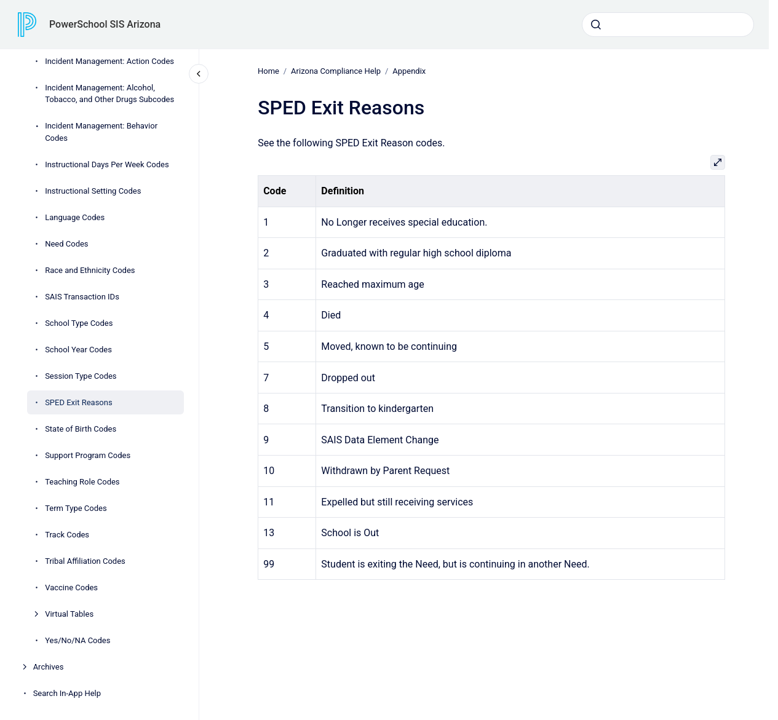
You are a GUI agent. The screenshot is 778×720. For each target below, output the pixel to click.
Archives (48, 666)
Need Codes (66, 243)
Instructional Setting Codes (93, 191)
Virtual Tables (69, 614)
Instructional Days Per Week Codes (107, 164)
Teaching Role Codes (82, 481)
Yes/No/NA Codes (77, 640)
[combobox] (667, 24)
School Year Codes (78, 349)
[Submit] (596, 24)
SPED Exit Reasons (79, 402)
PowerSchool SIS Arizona (105, 24)
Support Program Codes (87, 455)
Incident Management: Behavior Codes (101, 132)
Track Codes (67, 534)
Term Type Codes (75, 508)
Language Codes (75, 217)
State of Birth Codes (80, 428)
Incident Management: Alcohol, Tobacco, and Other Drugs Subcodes (109, 94)
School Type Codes (79, 323)
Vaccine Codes (71, 587)
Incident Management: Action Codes (109, 61)
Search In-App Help (67, 693)
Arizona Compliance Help (336, 71)
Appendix (409, 71)
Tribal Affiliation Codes (85, 561)
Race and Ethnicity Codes (90, 270)
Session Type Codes (80, 376)
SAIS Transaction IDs (82, 296)
